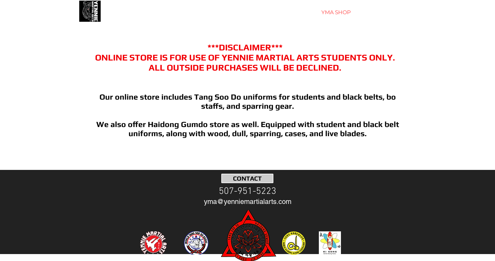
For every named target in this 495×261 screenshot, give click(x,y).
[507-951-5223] (247, 191)
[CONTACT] (247, 178)
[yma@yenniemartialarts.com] (247, 202)
